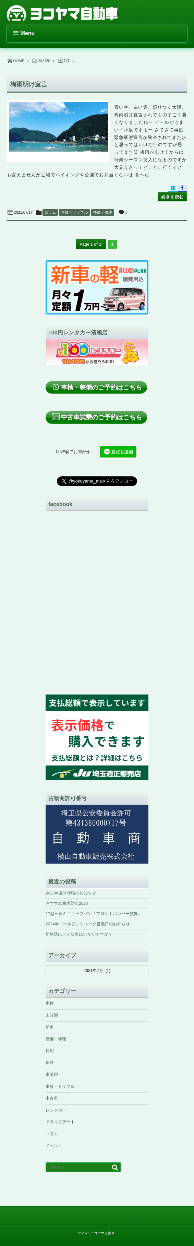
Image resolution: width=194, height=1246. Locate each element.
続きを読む (172, 196)
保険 (50, 1062)
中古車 (52, 1098)
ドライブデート (60, 1121)
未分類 (52, 1015)
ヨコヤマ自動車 (102, 1233)
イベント (54, 1145)
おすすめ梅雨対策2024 (67, 903)
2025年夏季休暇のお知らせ (71, 893)
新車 (50, 1027)
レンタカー (56, 1110)
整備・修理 (102, 213)
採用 (50, 1050)
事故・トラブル (74, 213)
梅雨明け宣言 (28, 84)
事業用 (52, 1074)
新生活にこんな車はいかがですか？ (79, 934)
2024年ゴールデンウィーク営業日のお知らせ (88, 924)
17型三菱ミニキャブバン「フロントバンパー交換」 (94, 913)
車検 (50, 1003)
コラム (50, 213)
